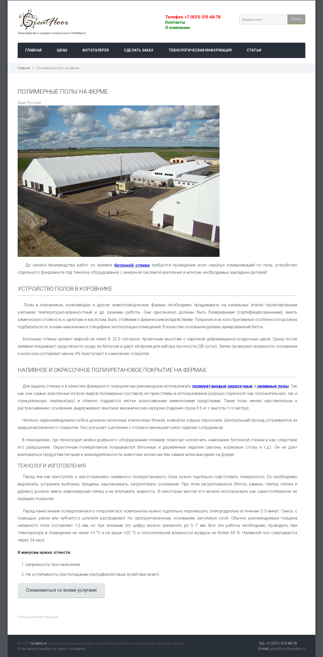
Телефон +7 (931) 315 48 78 (193, 16)
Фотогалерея (95, 50)
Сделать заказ (138, 50)
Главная (33, 50)
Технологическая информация (200, 50)
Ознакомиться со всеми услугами (61, 590)
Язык (22, 103)
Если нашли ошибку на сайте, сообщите (51, 649)
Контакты (175, 22)
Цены (62, 50)
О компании (177, 27)
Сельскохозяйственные (38, 617)
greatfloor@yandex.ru (287, 649)
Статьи (254, 50)
